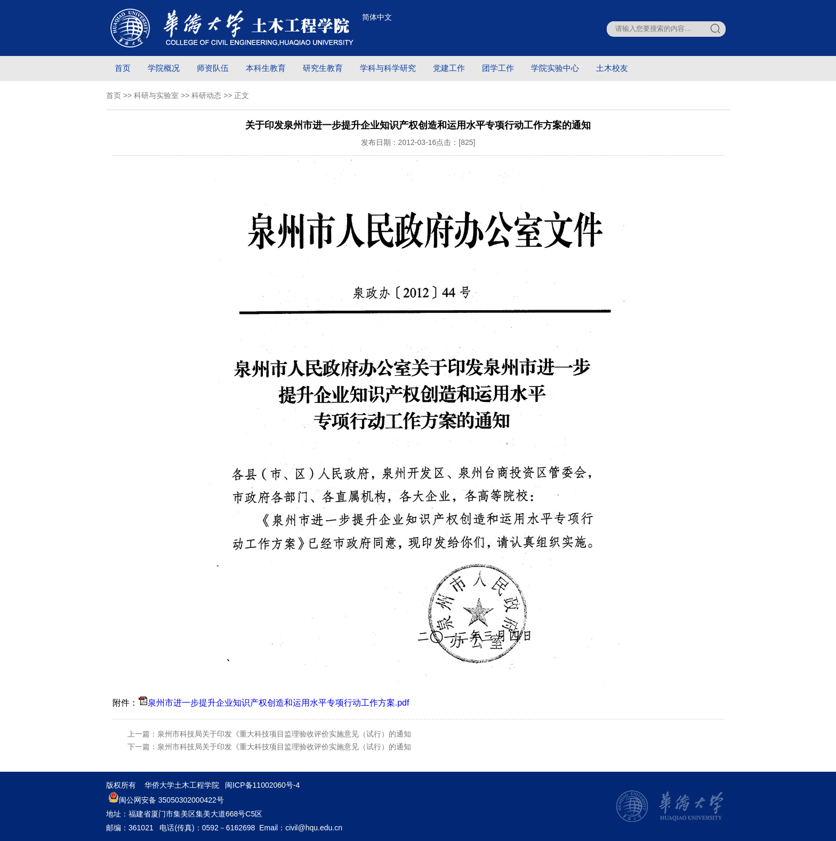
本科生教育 (266, 67)
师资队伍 (213, 67)
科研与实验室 (156, 95)
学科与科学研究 (388, 67)
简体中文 (377, 17)
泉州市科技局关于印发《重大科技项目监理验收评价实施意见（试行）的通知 (284, 734)
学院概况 (164, 67)
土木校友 (612, 67)
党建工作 (449, 67)
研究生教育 (323, 67)
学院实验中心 (555, 67)
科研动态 (206, 95)
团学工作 (498, 67)
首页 (123, 67)
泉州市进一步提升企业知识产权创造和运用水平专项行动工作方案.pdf (278, 702)
